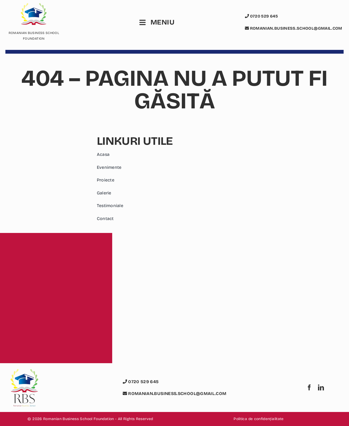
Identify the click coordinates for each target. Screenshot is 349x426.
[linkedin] (321, 387)
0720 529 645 (261, 16)
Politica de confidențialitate (258, 419)
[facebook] (309, 387)
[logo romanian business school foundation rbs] (24, 372)
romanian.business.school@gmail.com (293, 28)
